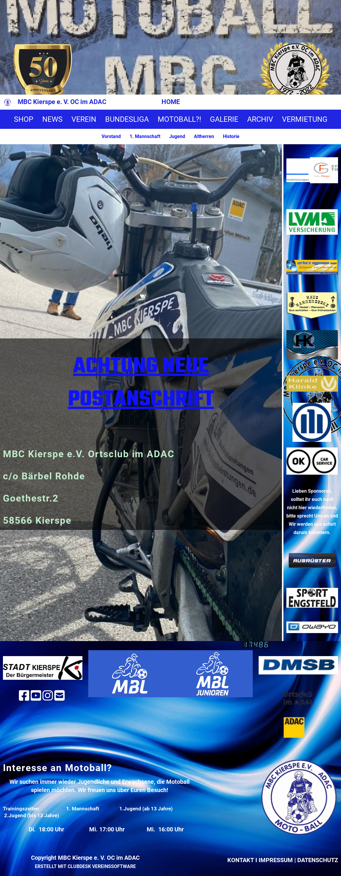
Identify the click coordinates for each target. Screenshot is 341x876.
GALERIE (224, 119)
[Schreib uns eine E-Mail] (59, 696)
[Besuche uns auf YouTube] (36, 696)
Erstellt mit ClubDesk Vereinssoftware (85, 866)
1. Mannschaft (145, 136)
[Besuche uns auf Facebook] (24, 696)
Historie (231, 136)
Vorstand (111, 136)
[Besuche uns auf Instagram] (48, 696)
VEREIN (83, 119)
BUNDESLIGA (127, 119)
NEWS (52, 119)
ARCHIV (260, 119)
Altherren (204, 136)
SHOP (23, 119)
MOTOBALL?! (179, 119)
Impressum (276, 860)
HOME (170, 102)
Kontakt (240, 860)
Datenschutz (317, 860)
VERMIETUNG (304, 119)
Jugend (177, 136)
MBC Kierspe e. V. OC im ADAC (62, 102)
